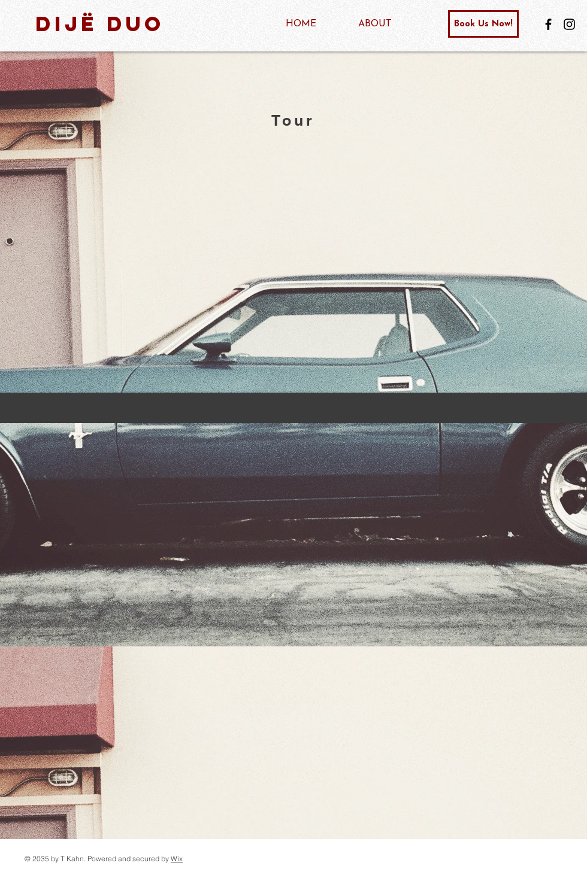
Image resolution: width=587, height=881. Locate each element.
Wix (177, 858)
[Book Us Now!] (483, 24)
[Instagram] (569, 24)
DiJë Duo (100, 24)
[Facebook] (548, 24)
